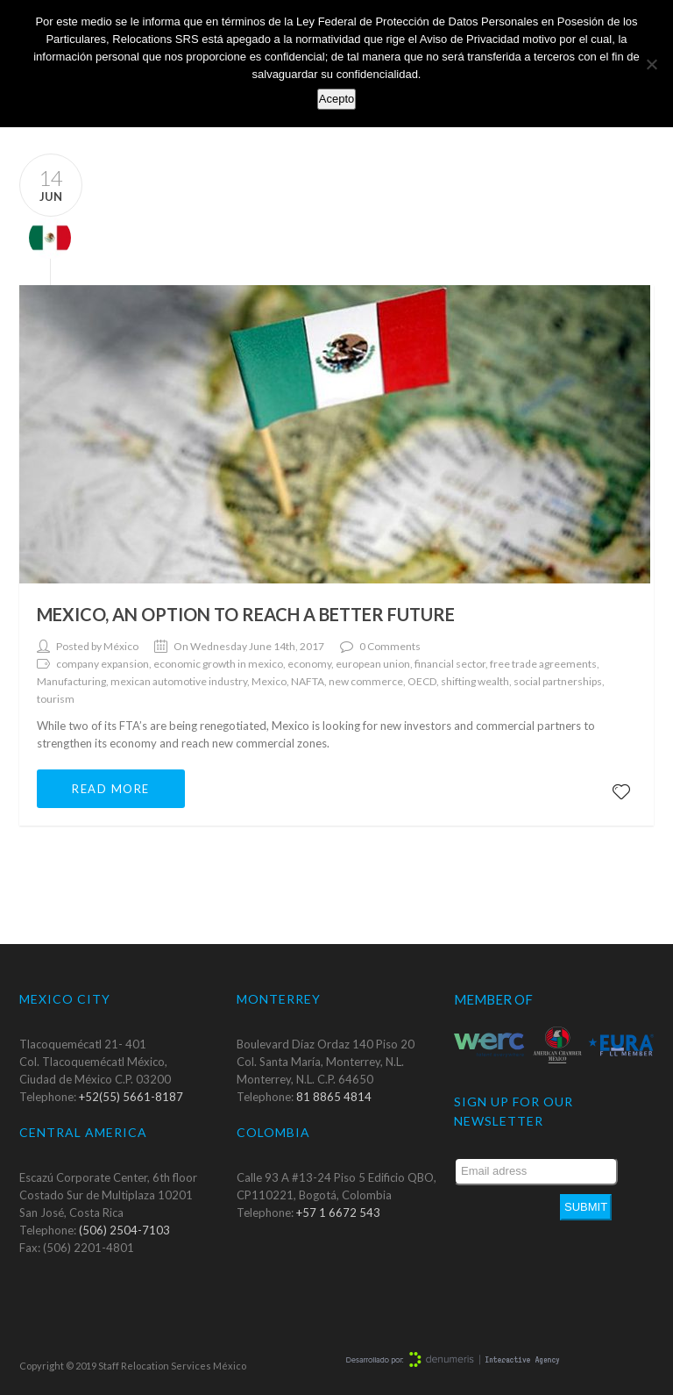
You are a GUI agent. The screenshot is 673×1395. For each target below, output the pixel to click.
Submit (585, 1206)
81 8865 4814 (334, 1097)
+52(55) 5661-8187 (131, 1097)
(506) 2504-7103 (124, 1230)
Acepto (336, 98)
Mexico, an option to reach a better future (246, 614)
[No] (651, 64)
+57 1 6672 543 (338, 1212)
